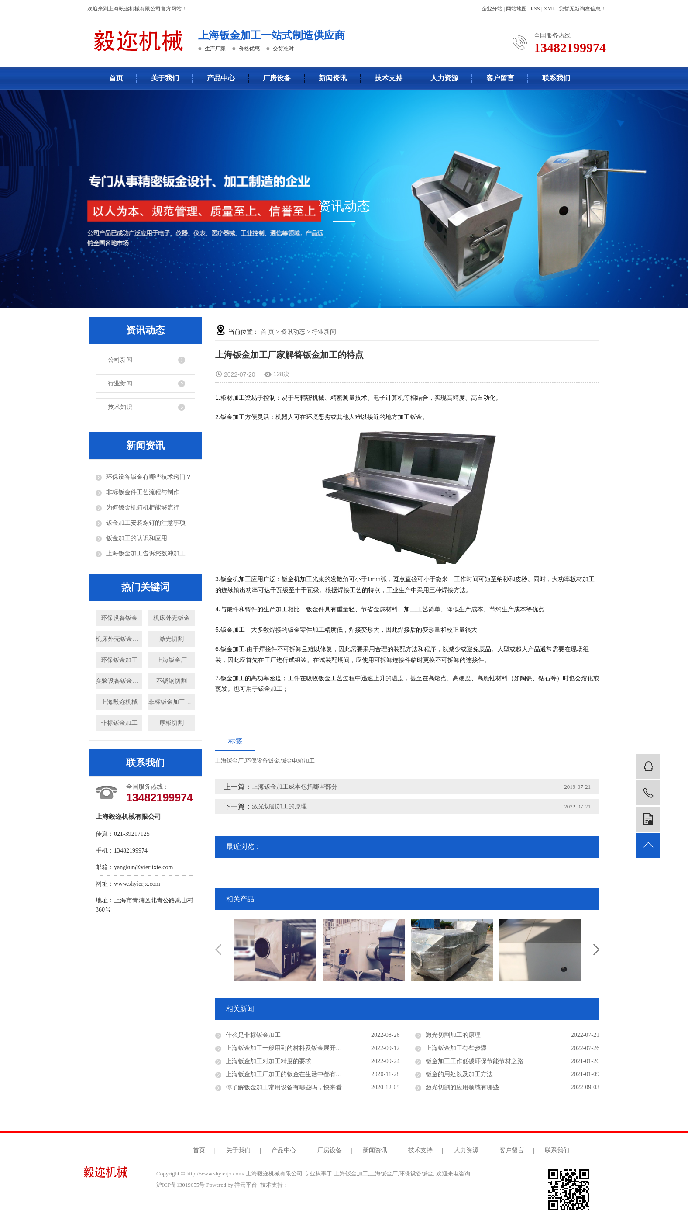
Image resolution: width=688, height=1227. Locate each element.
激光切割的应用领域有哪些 (462, 1087)
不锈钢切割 (171, 681)
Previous (218, 949)
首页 (116, 78)
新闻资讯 (333, 78)
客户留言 (500, 78)
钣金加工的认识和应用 (136, 538)
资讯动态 (293, 332)
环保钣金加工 (119, 660)
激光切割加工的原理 (279, 806)
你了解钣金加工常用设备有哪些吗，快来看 (284, 1087)
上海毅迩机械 (119, 702)
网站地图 (516, 9)
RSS (535, 9)
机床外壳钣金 (171, 618)
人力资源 (444, 78)
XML (549, 9)
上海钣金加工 (351, 1173)
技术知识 (120, 407)
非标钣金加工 (119, 723)
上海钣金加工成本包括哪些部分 (294, 786)
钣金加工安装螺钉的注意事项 (146, 523)
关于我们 (165, 78)
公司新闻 (120, 360)
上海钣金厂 (171, 660)
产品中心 (221, 78)
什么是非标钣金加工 (253, 1035)
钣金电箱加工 (298, 760)
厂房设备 (277, 78)
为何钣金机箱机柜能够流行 (142, 507)
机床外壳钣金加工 (119, 639)
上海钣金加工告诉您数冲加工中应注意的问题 (150, 553)
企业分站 (492, 9)
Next (596, 949)
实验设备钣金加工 (119, 681)
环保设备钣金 (119, 618)
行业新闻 (120, 383)
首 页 (268, 332)
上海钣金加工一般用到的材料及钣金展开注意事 (290, 1048)
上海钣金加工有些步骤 (456, 1048)
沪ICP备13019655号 (180, 1185)
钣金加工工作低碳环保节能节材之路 (474, 1061)
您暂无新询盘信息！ (582, 9)
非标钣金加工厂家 (171, 702)
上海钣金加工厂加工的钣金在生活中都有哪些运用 (293, 1074)
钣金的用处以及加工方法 (459, 1074)
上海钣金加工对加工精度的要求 (268, 1061)
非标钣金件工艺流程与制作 (142, 492)
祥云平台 (245, 1185)
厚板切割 (171, 723)
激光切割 (171, 639)
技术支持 (388, 78)
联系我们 (556, 78)
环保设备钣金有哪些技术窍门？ (149, 477)
